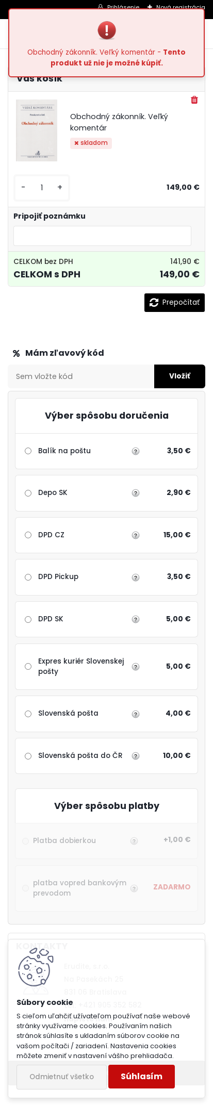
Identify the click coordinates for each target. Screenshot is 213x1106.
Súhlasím (141, 1076)
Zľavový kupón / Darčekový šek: (83, 353)
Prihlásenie (123, 7)
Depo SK (53, 493)
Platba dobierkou (84, 841)
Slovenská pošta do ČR (80, 756)
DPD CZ (51, 535)
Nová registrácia (180, 7)
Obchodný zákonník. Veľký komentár (119, 122)
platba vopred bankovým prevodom (84, 888)
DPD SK (50, 619)
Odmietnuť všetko (61, 1077)
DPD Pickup (58, 577)
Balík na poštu (64, 451)
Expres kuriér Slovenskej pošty (81, 666)
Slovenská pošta (68, 713)
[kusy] (41, 188)
